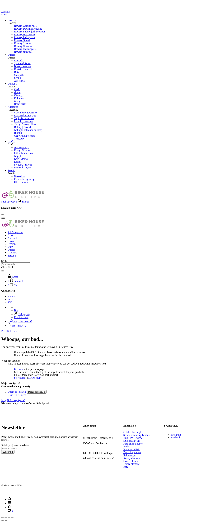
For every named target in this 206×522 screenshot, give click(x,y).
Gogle (17, 92)
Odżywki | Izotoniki (24, 135)
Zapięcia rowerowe (24, 118)
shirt (10, 302)
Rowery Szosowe (23, 43)
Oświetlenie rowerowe (25, 112)
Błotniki (18, 132)
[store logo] (23, 197)
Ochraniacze (20, 98)
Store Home (20, 377)
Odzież (11, 249)
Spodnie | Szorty (22, 63)
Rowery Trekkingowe (25, 49)
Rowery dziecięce (23, 51)
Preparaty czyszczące (25, 179)
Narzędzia (19, 176)
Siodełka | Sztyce (23, 164)
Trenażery (19, 138)
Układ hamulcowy (23, 153)
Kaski (17, 89)
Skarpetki (19, 75)
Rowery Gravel (22, 40)
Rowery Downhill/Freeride (28, 28)
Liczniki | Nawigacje (25, 115)
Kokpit (17, 161)
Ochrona (12, 244)
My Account (34, 377)
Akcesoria (19, 80)
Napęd (17, 156)
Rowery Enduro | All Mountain (30, 31)
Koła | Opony (21, 159)
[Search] (2, 270)
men (10, 299)
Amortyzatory (21, 147)
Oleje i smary (21, 182)
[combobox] (15, 264)
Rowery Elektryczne (24, 37)
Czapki (17, 77)
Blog (16, 310)
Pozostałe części (22, 167)
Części (11, 235)
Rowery (12, 255)
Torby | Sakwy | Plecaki (26, 124)
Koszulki (18, 60)
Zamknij (5, 11)
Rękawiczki (20, 104)
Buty (16, 72)
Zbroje (17, 101)
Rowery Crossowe (23, 46)
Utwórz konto (21, 317)
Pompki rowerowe (23, 121)
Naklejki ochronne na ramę (28, 130)
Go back (18, 369)
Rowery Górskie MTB (25, 25)
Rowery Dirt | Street (24, 34)
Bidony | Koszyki (23, 127)
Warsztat (12, 252)
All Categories (15, 232)
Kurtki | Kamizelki (23, 69)
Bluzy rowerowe (22, 66)
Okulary (18, 95)
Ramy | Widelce (22, 150)
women (11, 296)
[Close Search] (2, 214)
